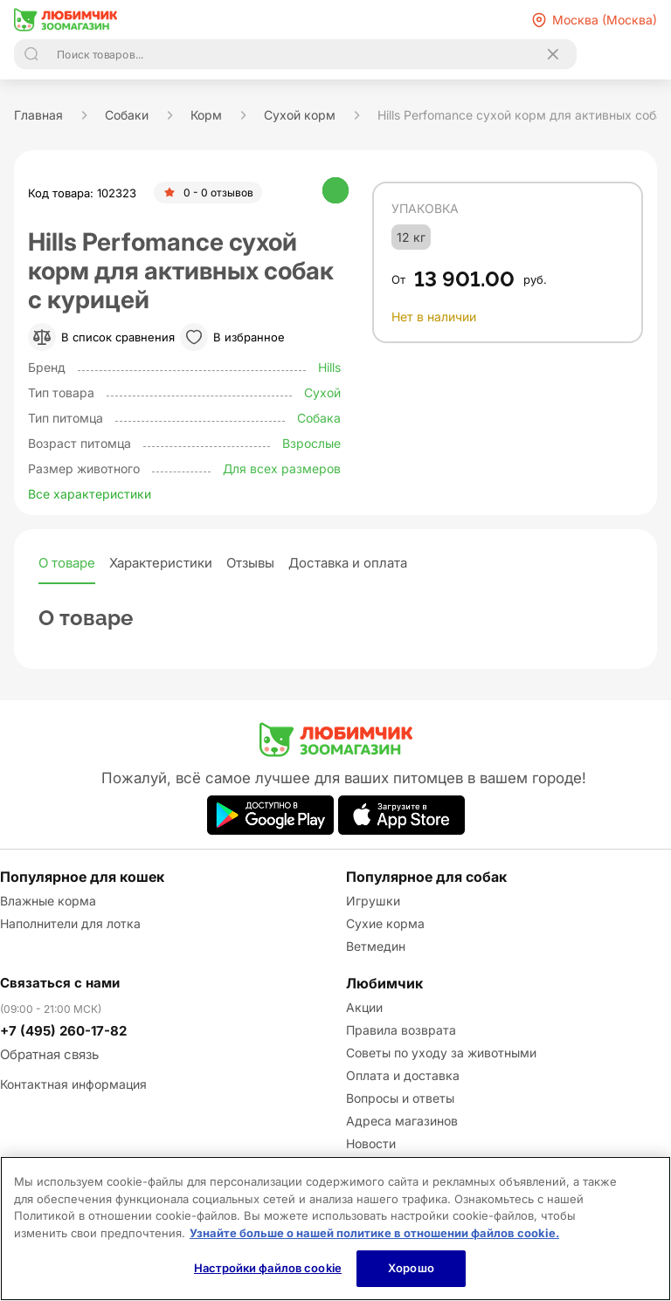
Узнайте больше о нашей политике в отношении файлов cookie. (374, 1233)
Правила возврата (401, 1029)
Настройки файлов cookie (268, 1268)
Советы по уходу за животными (441, 1052)
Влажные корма (48, 900)
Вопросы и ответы (400, 1098)
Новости (371, 1143)
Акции (364, 1007)
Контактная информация (73, 1084)
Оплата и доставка (403, 1075)
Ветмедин (375, 946)
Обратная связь (49, 1054)
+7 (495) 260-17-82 (63, 1030)
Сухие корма (385, 923)
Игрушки (373, 900)
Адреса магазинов (402, 1120)
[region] (335, 1228)
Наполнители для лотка (70, 923)
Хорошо (411, 1268)
